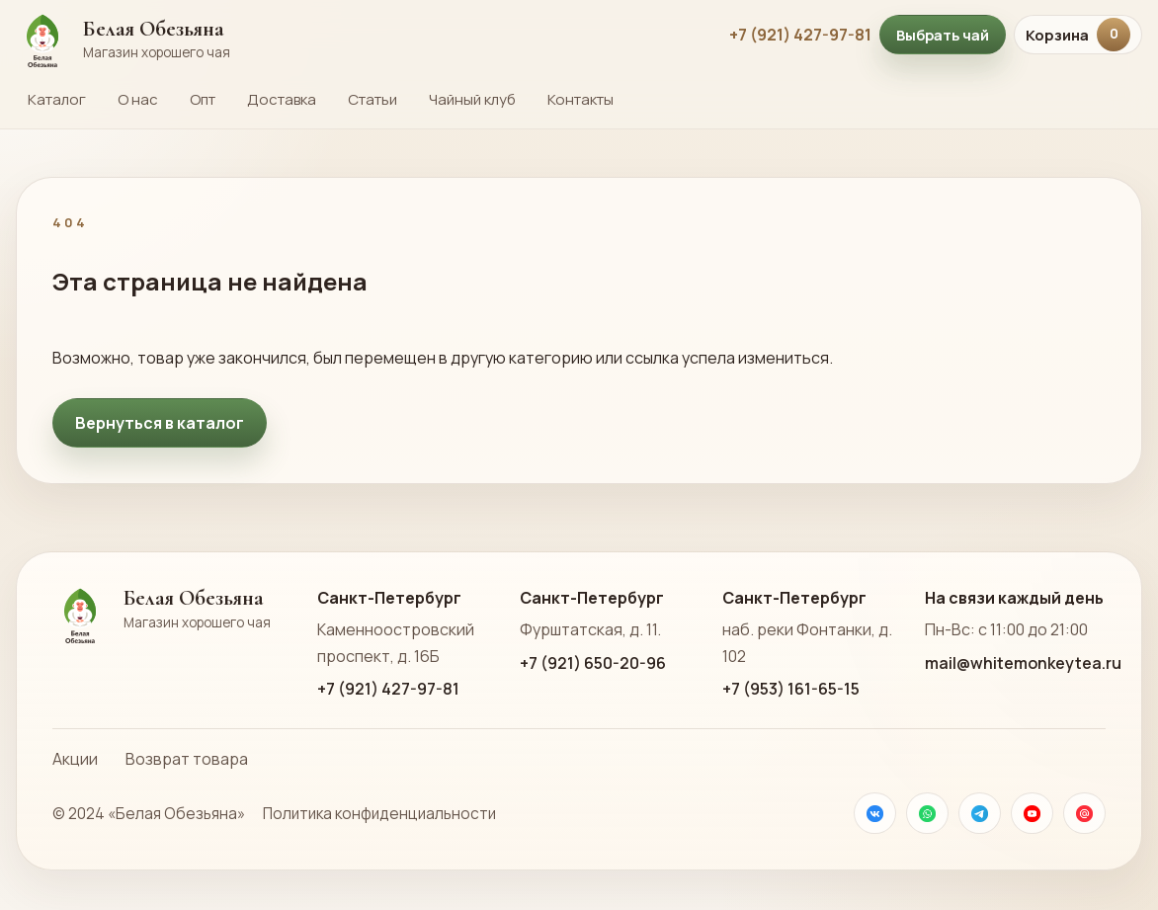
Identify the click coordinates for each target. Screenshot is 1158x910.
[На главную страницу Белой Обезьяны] (362, 34)
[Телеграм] (979, 813)
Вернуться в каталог (159, 423)
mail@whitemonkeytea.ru (1023, 663)
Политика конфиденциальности (379, 813)
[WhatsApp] (927, 813)
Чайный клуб (472, 99)
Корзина (1078, 34)
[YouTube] (1032, 813)
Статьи (372, 99)
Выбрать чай (942, 34)
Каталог (57, 99)
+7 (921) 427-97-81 (800, 34)
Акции (75, 759)
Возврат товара (186, 759)
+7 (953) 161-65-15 (791, 689)
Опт (202, 99)
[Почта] (1084, 813)
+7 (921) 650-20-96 (593, 663)
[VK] (875, 813)
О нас (138, 99)
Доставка (281, 99)
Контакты (580, 99)
